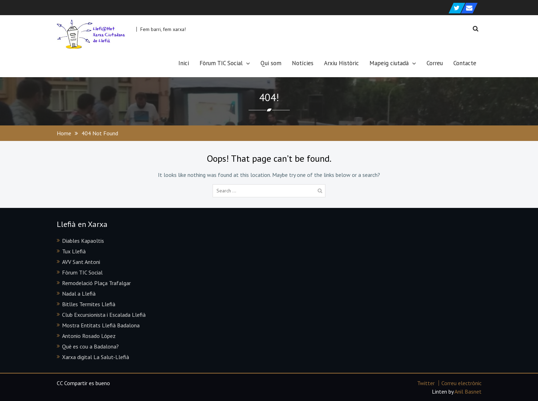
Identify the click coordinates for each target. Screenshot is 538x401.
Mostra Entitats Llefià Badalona (101, 325)
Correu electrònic (461, 383)
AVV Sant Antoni (81, 261)
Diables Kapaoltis (83, 240)
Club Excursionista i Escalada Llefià (104, 314)
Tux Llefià (74, 251)
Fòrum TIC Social (221, 63)
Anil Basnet (468, 391)
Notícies (302, 63)
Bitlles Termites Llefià (88, 304)
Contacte (464, 63)
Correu (435, 63)
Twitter (426, 383)
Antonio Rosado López (89, 335)
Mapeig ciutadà (389, 63)
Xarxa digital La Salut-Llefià (95, 356)
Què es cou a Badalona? (90, 346)
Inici (183, 63)
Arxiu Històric (341, 63)
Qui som (271, 63)
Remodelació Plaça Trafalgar (96, 282)
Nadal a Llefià (79, 293)
